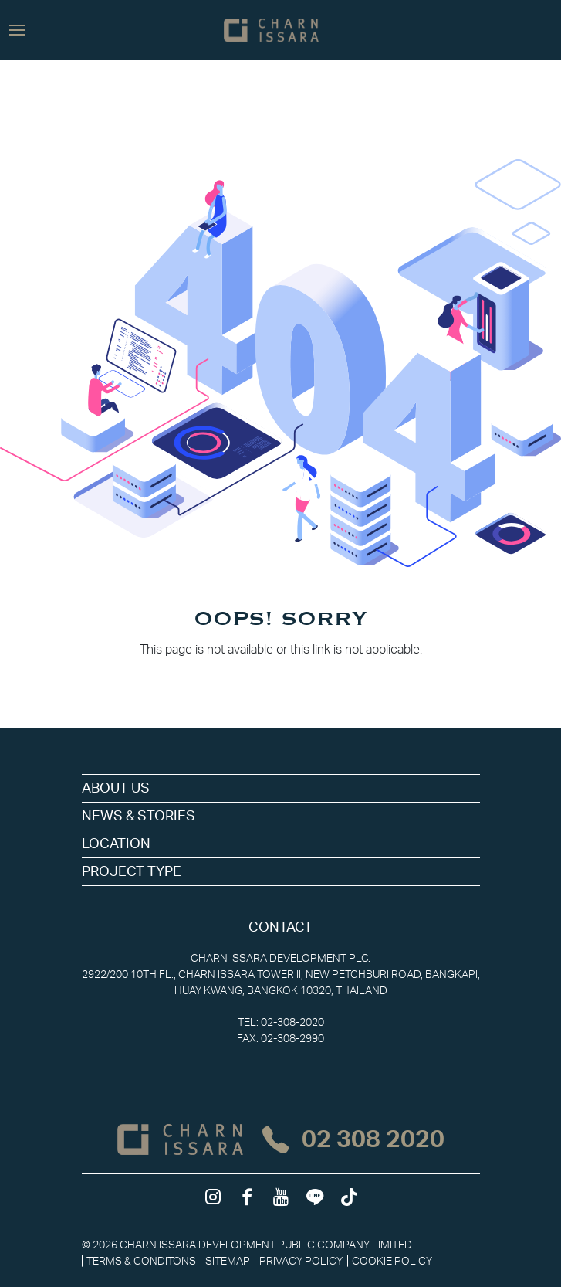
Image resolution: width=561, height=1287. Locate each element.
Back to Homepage (281, 681)
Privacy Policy (301, 1261)
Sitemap (227, 1261)
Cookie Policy (392, 1261)
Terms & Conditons (141, 1261)
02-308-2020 (292, 1022)
